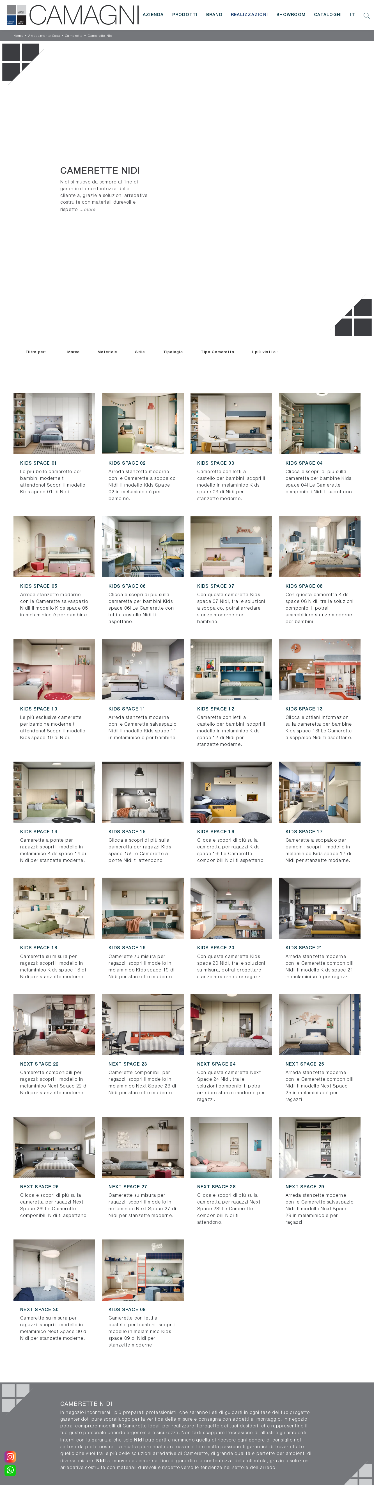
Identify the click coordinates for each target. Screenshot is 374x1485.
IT (352, 15)
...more (87, 209)
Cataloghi (328, 15)
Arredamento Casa (44, 36)
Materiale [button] (107, 352)
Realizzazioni (249, 15)
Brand (214, 15)
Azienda (153, 15)
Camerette (74, 36)
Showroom (291, 15)
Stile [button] (140, 352)
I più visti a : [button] (265, 352)
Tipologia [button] (173, 352)
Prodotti (185, 15)
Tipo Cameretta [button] (218, 352)
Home (18, 36)
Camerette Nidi (101, 36)
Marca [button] (73, 352)
